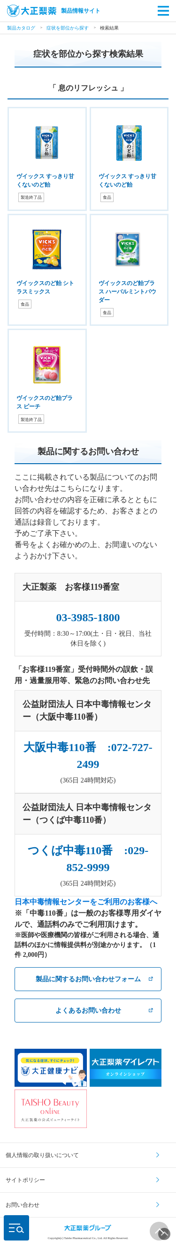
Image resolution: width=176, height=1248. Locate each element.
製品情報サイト (53, 11)
